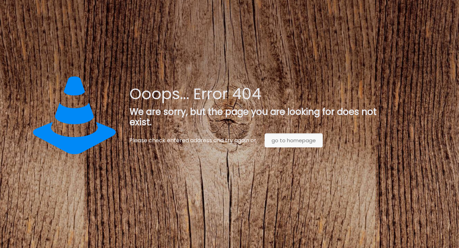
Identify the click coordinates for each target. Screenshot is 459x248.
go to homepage (293, 140)
